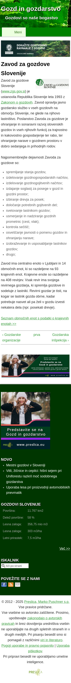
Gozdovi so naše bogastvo (31, 17)
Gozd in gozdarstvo (31, 8)
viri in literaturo (51, 640)
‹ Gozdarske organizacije (11, 337)
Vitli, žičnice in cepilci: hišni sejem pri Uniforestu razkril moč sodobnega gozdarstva (34, 476)
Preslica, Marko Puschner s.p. (46, 602)
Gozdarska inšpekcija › (60, 337)
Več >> (64, 548)
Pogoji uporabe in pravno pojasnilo (28, 646)
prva (35, 335)
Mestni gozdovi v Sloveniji (25, 465)
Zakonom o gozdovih (17, 102)
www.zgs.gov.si (13, 91)
